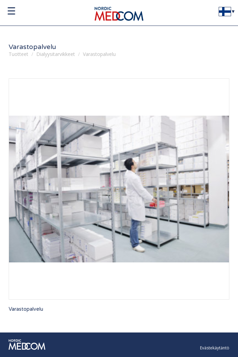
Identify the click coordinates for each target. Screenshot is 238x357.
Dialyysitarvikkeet (55, 54)
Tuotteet (18, 54)
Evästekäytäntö (214, 348)
